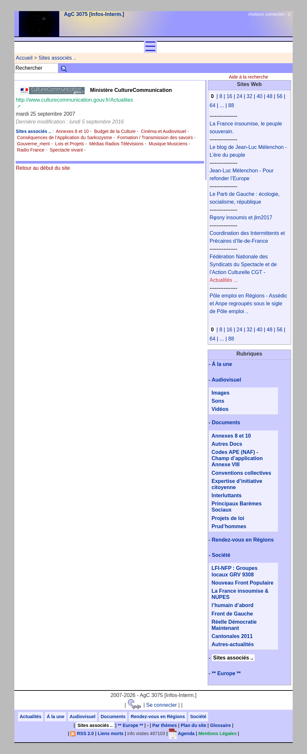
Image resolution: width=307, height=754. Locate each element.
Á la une (222, 364)
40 (259, 96)
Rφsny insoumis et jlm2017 (241, 217)
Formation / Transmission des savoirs (155, 137)
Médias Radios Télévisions (116, 143)
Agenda (182, 733)
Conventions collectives (241, 473)
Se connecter (161, 705)
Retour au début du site (43, 168)
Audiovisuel (226, 380)
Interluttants (227, 495)
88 (231, 105)
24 (240, 96)
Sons (218, 401)
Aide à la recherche (248, 77)
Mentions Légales (217, 733)
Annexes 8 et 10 (72, 131)
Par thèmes (164, 725)
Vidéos (220, 409)
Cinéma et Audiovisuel (163, 131)
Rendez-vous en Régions (243, 540)
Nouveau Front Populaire (242, 583)
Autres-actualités (233, 644)
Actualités (30, 716)
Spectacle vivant (66, 149)
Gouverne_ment (33, 143)
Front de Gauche (232, 613)
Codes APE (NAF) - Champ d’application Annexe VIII (237, 458)
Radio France (30, 149)
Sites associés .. (57, 58)
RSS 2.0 (82, 733)
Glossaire (220, 725)
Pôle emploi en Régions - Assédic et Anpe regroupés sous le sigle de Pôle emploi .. (248, 303)
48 (269, 96)
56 (280, 96)
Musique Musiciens (168, 143)
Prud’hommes (229, 526)
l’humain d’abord (233, 605)
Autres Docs (227, 444)
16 (229, 96)
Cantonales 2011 (232, 636)
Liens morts (110, 733)
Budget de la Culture (115, 131)
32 (249, 96)
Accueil (24, 58)
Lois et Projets (69, 143)
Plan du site (193, 725)
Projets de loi (228, 518)
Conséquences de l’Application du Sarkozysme (64, 137)
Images (221, 393)
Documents (226, 422)
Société (221, 555)
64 (213, 105)
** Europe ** (226, 673)
